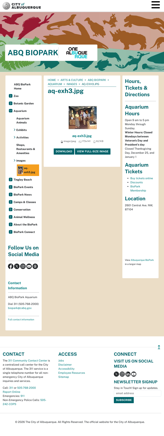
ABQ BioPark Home (22, 86)
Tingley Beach (23, 179)
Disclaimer (65, 364)
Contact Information (17, 285)
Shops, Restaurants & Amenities (25, 149)
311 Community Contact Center (27, 360)
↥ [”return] (159, 347)
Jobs (61, 360)
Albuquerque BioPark (142, 260)
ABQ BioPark (97, 80)
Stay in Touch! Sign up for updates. (136, 388)
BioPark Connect (24, 232)
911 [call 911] (23, 396)
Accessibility (66, 368)
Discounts (136, 182)
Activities (22, 137)
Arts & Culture (72, 80)
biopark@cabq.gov (20, 308)
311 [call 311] (11, 387)
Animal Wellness (24, 217)
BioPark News (23, 194)
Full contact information (21, 319)
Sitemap (63, 377)
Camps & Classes (25, 202)
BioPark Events (23, 187)
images (72, 84)
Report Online (11, 391)
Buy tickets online (141, 178)
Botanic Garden (24, 103)
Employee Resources (71, 372)
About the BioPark (25, 224)
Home (52, 80)
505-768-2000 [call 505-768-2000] (26, 387)
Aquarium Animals (22, 120)
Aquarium (55, 84)
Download (64, 151)
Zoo (16, 96)
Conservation (22, 209)
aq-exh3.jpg (82, 136)
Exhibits (21, 130)
